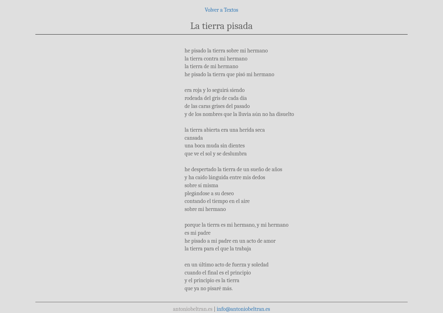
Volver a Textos (221, 10)
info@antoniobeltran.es (243, 309)
